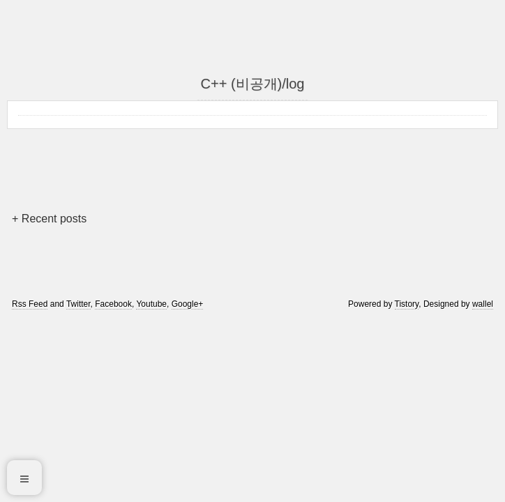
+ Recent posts (49, 219)
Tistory (407, 304)
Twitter (78, 304)
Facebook (113, 304)
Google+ (188, 304)
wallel (482, 304)
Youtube (151, 304)
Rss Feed (29, 304)
